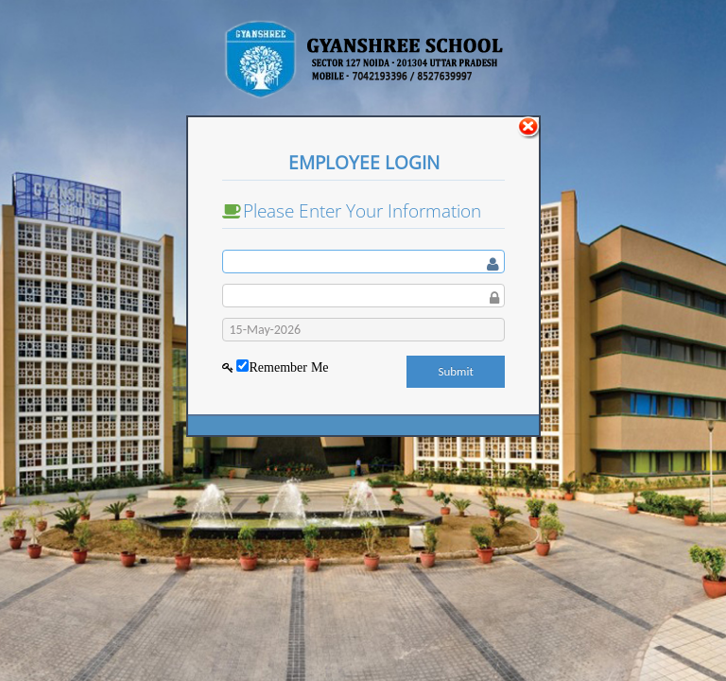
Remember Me (288, 367)
